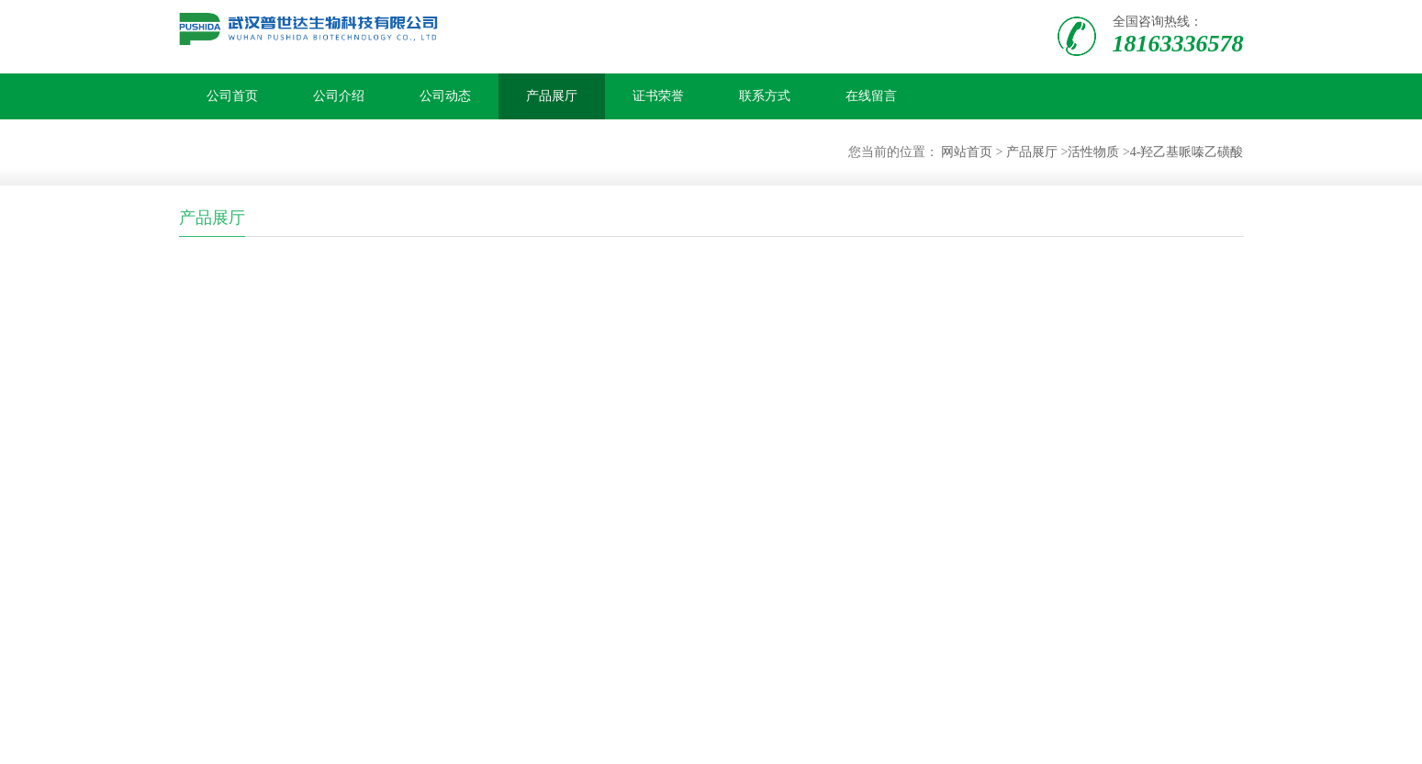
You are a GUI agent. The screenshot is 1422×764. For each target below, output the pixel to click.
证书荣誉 (658, 96)
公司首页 (232, 96)
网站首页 (966, 152)
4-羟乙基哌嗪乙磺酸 (1187, 152)
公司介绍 (338, 96)
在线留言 (871, 96)
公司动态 (445, 96)
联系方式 (764, 96)
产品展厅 (551, 96)
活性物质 (1093, 152)
